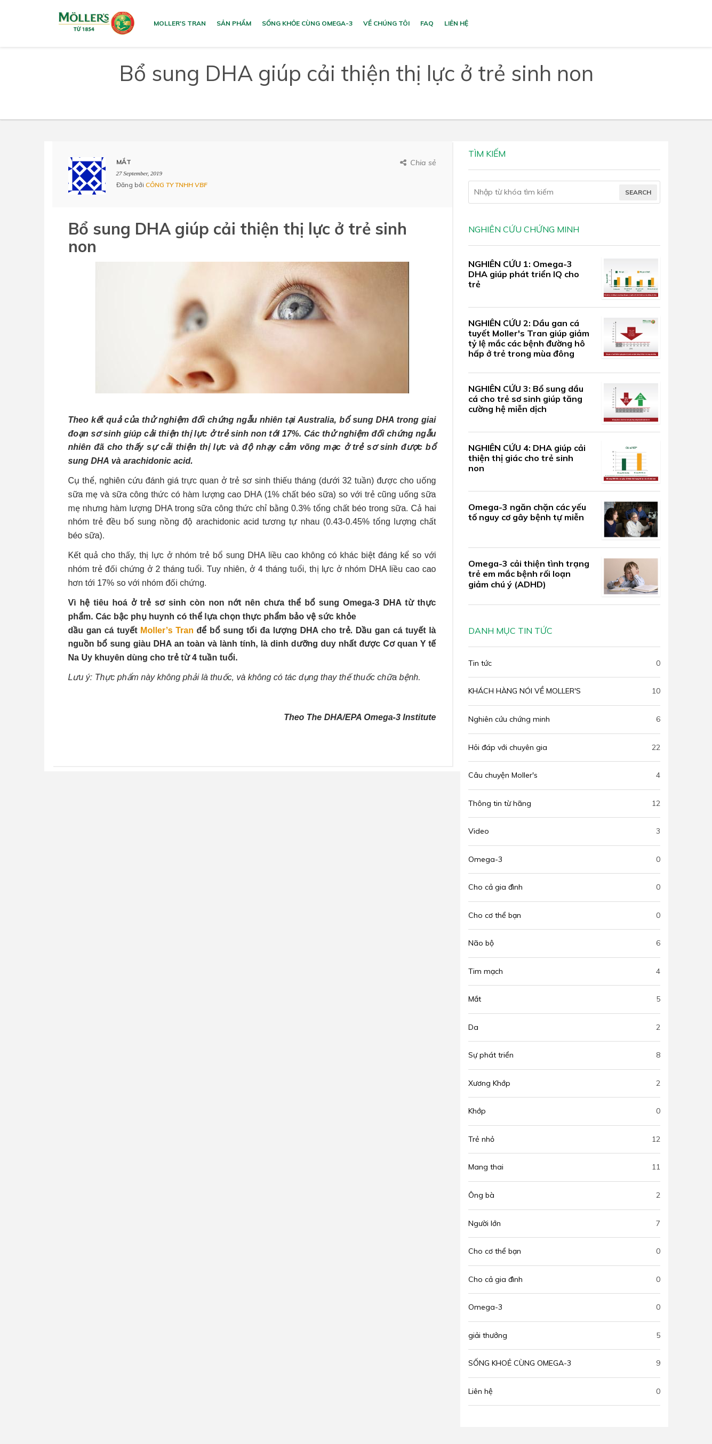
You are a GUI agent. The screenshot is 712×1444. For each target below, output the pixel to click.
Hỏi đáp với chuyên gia (507, 747)
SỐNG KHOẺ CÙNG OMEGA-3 (519, 1363)
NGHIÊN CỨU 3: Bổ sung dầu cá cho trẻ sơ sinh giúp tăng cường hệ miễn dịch (525, 398)
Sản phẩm (234, 23)
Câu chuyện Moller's (503, 775)
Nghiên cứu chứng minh (509, 719)
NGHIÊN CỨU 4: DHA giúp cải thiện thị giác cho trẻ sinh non (527, 457)
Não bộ (481, 943)
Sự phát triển (491, 1055)
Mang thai (485, 1167)
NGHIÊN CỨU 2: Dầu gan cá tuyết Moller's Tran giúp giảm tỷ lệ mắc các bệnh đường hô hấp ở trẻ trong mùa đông (528, 338)
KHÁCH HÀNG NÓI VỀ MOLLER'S (524, 691)
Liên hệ (456, 23)
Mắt (474, 999)
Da (473, 1027)
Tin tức (480, 663)
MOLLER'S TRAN (180, 23)
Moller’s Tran (167, 630)
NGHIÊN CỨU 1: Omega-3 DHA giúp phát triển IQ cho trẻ (523, 274)
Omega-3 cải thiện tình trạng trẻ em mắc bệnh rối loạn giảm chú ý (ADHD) (528, 573)
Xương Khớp (489, 1083)
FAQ (427, 23)
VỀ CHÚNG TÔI (386, 23)
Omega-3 (485, 859)
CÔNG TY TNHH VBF (176, 185)
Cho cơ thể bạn (494, 915)
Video (478, 831)
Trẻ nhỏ (481, 1139)
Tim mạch (485, 971)
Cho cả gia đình (495, 887)
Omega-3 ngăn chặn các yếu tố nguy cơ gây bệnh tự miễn (527, 512)
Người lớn (484, 1223)
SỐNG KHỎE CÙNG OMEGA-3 (307, 23)
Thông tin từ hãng (499, 803)
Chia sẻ (423, 162)
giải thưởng (487, 1335)
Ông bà (481, 1195)
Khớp (477, 1111)
